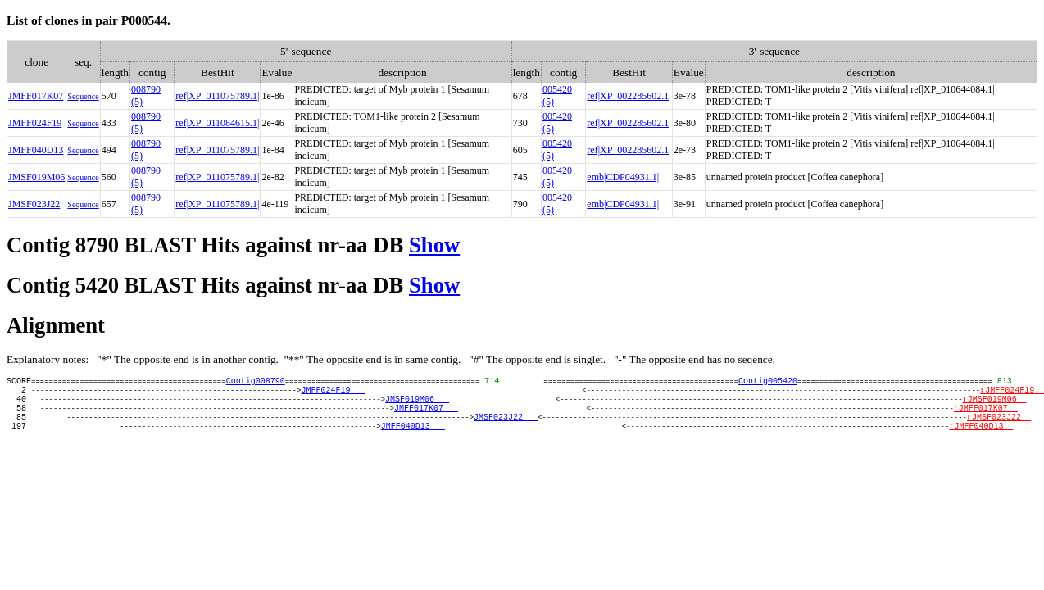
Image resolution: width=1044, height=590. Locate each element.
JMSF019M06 (36, 177)
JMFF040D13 (35, 150)
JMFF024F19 (34, 123)
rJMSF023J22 (999, 428)
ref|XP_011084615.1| (217, 123)
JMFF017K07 (35, 96)
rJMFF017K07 (986, 417)
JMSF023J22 (34, 204)
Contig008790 (255, 382)
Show (434, 245)
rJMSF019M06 (994, 405)
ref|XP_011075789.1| (217, 96)
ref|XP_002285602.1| (628, 96)
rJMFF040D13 (981, 440)
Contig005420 (767, 382)
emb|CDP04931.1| (623, 177)
